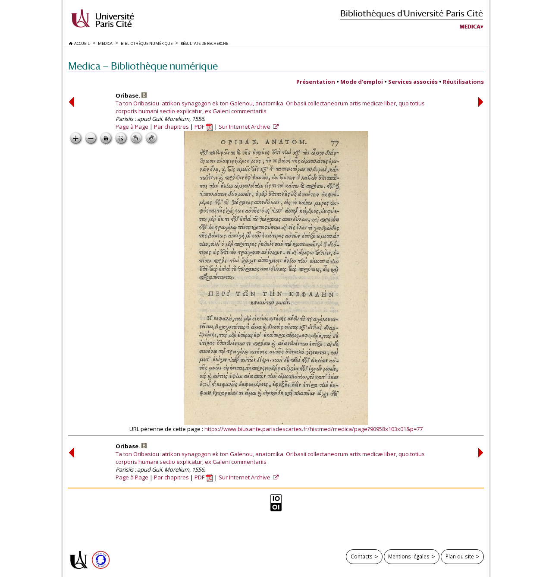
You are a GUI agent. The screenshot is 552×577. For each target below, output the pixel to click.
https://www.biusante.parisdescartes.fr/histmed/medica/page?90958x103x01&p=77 (313, 429)
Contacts (362, 556)
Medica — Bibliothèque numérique (143, 66)
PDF (203, 126)
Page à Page (132, 126)
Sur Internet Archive (245, 126)
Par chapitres (171, 126)
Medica (470, 27)
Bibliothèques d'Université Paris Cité (411, 13)
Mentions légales (409, 556)
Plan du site (459, 556)
